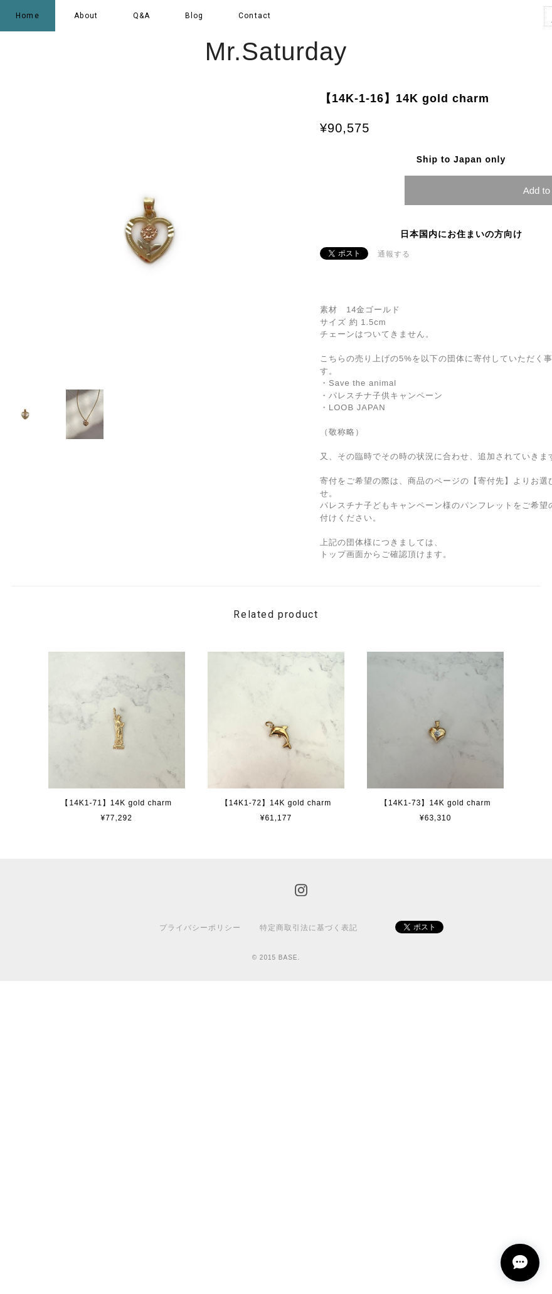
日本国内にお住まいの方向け (461, 234)
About (86, 15)
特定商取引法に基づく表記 (309, 927)
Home (28, 15)
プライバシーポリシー (200, 927)
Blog (194, 15)
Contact (254, 15)
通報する (394, 254)
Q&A (142, 15)
